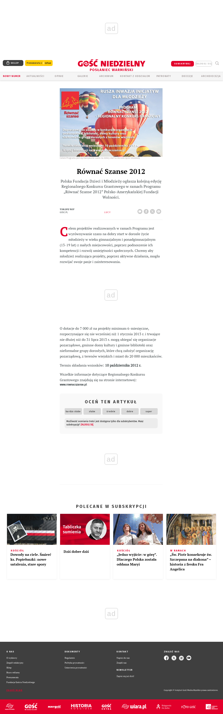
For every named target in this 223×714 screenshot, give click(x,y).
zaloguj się (204, 63)
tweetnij (153, 210)
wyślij (159, 210)
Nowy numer (12, 76)
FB (147, 210)
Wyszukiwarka (217, 63)
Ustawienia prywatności (76, 667)
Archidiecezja (211, 76)
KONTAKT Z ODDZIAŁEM (135, 76)
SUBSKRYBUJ (182, 63)
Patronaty (163, 76)
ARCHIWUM (106, 76)
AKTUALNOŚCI (35, 76)
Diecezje (187, 76)
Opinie (59, 76)
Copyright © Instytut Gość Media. (178, 690)
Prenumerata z (39, 63)
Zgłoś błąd (14, 690)
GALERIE (83, 76)
